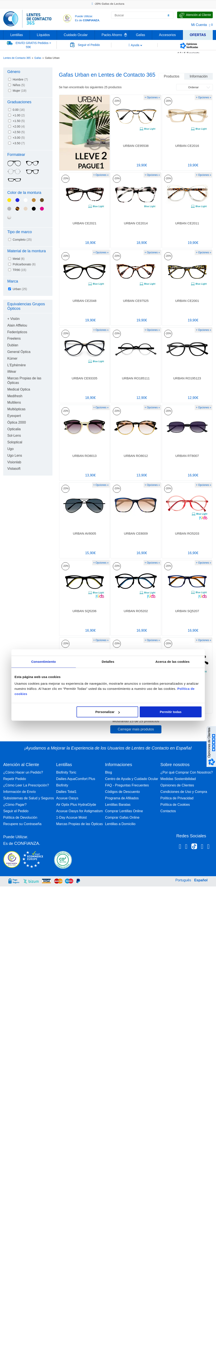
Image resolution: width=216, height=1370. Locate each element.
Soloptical (14, 442)
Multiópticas (16, 409)
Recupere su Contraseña (22, 824)
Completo (22, 239)
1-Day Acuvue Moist (71, 817)
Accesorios (167, 35)
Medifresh (14, 396)
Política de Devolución (20, 817)
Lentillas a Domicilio (120, 824)
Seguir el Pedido (15, 811)
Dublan (12, 345)
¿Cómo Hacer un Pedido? (23, 772)
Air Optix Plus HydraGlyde (76, 804)
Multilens (14, 402)
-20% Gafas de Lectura (108, 3)
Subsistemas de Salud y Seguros (28, 798)
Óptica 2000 (16, 422)
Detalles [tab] (108, 661)
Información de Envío (19, 792)
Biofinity (62, 785)
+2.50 (19, 132)
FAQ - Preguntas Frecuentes (127, 785)
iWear (11, 371)
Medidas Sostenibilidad (178, 779)
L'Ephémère (16, 365)
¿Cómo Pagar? (15, 804)
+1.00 (19, 115)
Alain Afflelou (17, 325)
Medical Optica (18, 389)
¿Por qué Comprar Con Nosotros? (186, 772)
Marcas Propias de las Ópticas (79, 824)
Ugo (10, 449)
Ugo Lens (14, 455)
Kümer (12, 358)
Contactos (168, 811)
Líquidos (43, 35)
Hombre (20, 79)
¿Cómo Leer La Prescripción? (26, 785)
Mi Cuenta (199, 25)
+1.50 (19, 121)
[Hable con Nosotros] (195, 15)
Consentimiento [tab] (43, 661)
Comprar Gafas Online (122, 817)
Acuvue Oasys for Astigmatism (79, 811)
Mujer (19, 90)
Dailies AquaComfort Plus (75, 779)
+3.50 (19, 143)
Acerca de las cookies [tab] (172, 661)
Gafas (140, 35)
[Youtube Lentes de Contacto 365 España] (208, 847)
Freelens (14, 338)
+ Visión (13, 319)
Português (183, 880)
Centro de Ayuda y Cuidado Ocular (131, 779)
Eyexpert (14, 416)
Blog (108, 772)
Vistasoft (13, 468)
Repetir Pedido (14, 779)
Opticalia (14, 429)
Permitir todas (171, 712)
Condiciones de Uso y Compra (183, 792)
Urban (20, 289)
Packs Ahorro (112, 35)
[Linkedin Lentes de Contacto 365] (202, 847)
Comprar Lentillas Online (124, 811)
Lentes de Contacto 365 (17, 57)
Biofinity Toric (66, 772)
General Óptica (19, 352)
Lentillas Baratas (117, 804)
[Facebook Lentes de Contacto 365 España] (180, 847)
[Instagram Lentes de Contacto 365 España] (186, 847)
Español (200, 880)
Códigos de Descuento (122, 792)
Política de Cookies (175, 804)
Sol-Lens (14, 435)
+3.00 (19, 137)
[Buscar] (168, 15)
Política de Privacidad (176, 798)
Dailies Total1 (66, 792)
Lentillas (16, 35)
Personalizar (107, 712)
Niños (19, 85)
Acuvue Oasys (67, 798)
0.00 (19, 109)
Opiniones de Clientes (177, 785)
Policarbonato (24, 264)
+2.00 (19, 126)
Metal (19, 258)
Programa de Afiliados (122, 798)
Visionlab (14, 462)
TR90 (19, 270)
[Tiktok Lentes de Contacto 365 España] (194, 847)
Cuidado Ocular (76, 35)
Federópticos (17, 332)
